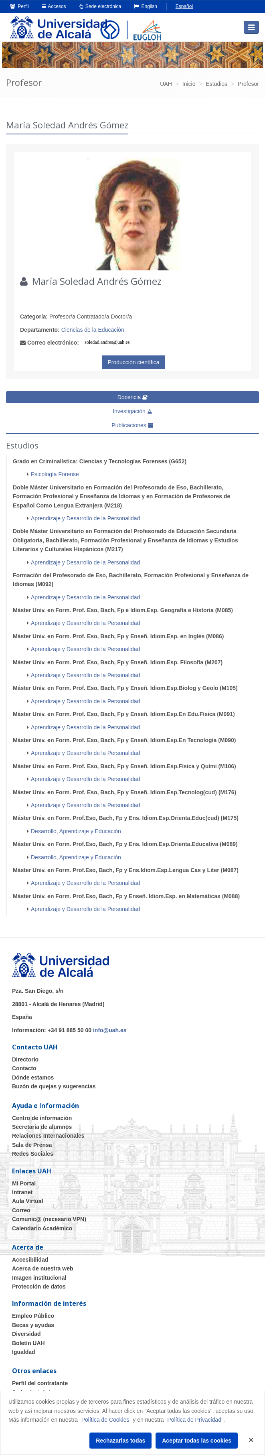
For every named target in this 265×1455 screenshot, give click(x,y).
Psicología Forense (55, 474)
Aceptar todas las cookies (196, 1440)
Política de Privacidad (194, 1419)
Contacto (24, 1068)
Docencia (132, 397)
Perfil (19, 6)
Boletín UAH (28, 1343)
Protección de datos (39, 1286)
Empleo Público (33, 1316)
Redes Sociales (32, 1154)
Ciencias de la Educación (92, 330)
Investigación (132, 411)
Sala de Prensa (32, 1145)
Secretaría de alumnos (42, 1127)
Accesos (54, 6)
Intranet (22, 1192)
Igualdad (23, 1352)
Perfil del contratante (40, 1383)
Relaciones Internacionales (48, 1135)
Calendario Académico (42, 1228)
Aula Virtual (27, 1201)
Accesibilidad (30, 1259)
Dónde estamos (33, 1077)
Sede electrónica (100, 6)
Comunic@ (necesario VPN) (49, 1219)
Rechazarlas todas (120, 1440)
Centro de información (42, 1118)
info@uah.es (110, 1030)
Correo (21, 1210)
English (145, 6)
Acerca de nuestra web (42, 1268)
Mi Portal (24, 1183)
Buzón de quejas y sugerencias (54, 1086)
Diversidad (26, 1334)
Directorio (25, 1059)
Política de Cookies (105, 1419)
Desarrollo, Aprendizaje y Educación (76, 831)
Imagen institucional (39, 1277)
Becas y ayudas (33, 1325)
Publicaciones (132, 425)
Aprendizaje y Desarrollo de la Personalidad (85, 518)
